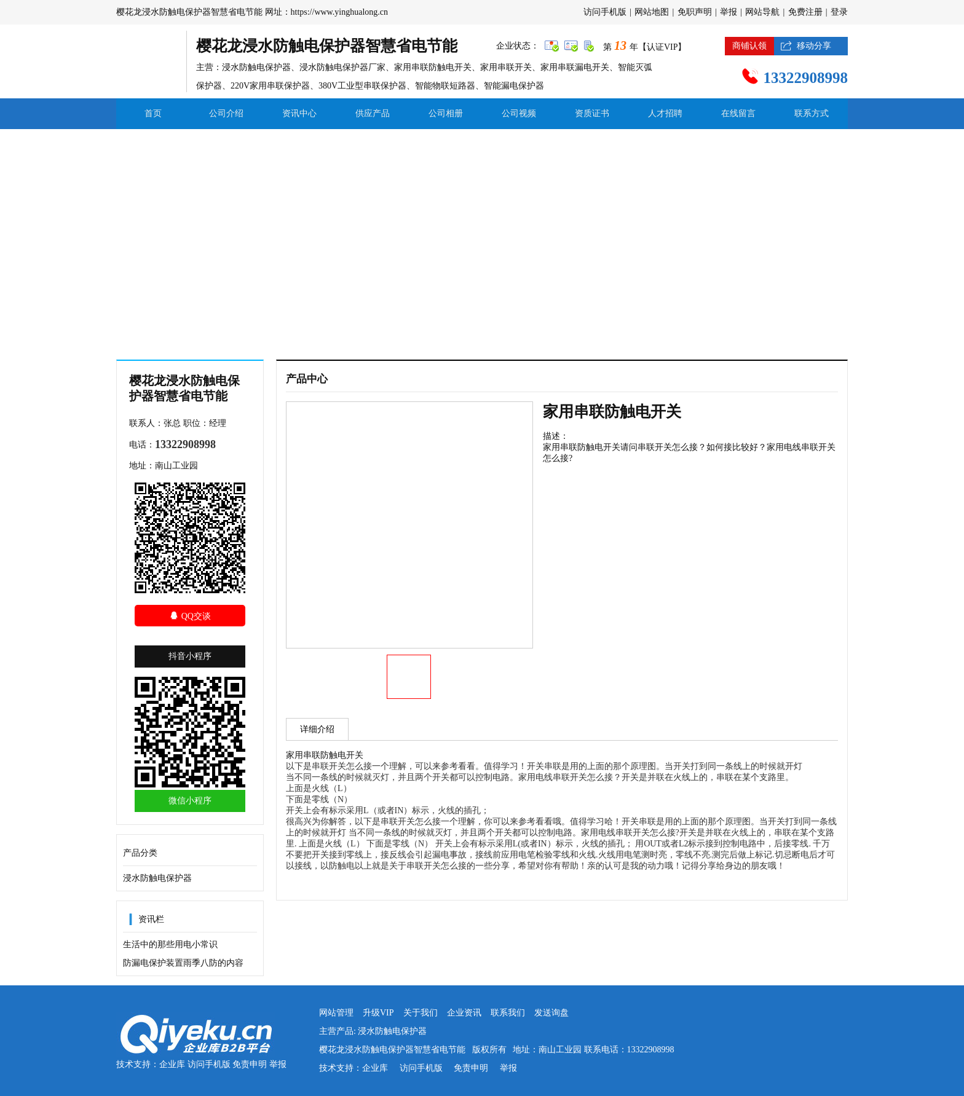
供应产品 (372, 113)
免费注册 (805, 12)
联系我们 (508, 1012)
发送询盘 (551, 1012)
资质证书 (592, 113)
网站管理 (336, 1012)
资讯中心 (299, 113)
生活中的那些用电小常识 (170, 944)
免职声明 (695, 12)
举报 (728, 12)
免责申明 (249, 1064)
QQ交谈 (190, 615)
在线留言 (738, 113)
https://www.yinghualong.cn (340, 12)
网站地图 (651, 12)
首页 (153, 113)
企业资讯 (464, 1012)
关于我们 (420, 1012)
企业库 (172, 1064)
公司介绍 (226, 113)
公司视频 (519, 113)
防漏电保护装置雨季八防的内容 (183, 963)
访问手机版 (604, 12)
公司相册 (446, 113)
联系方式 (811, 113)
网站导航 (762, 12)
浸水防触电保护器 (157, 878)
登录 (839, 12)
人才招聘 (665, 113)
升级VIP (378, 1012)
